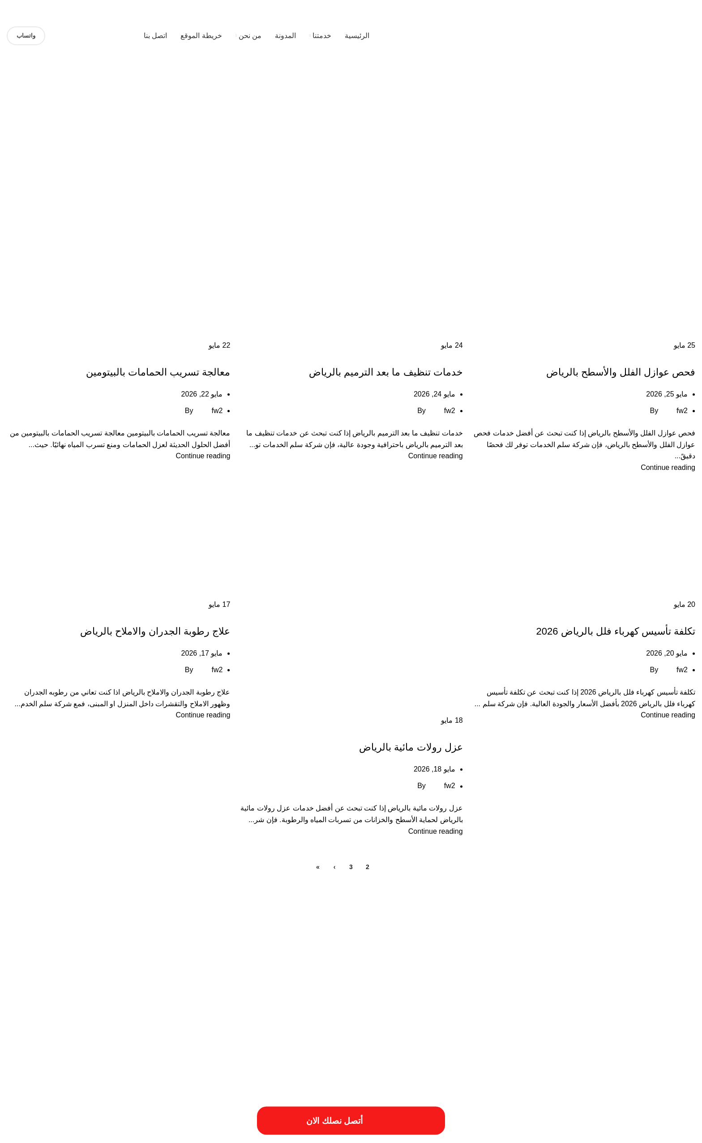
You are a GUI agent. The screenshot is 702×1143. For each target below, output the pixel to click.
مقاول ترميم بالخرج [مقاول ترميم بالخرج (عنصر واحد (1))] (626, 1016)
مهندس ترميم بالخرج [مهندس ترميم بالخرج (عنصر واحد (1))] (119, 1016)
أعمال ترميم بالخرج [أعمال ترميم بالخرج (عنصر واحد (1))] (499, 951)
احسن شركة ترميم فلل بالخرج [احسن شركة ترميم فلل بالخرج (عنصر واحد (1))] (324, 951)
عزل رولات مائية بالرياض (410, 747)
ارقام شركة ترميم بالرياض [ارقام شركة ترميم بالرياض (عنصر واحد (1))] (419, 968)
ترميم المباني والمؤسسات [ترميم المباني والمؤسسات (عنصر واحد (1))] (283, 986)
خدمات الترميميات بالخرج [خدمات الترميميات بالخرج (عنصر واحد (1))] (171, 986)
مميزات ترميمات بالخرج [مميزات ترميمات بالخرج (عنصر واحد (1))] (447, 1016)
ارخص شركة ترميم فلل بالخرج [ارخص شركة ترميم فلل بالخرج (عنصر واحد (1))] (200, 951)
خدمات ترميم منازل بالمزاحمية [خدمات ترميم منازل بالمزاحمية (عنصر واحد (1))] (110, 986)
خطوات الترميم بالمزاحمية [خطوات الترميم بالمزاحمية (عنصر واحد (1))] (398, 1004)
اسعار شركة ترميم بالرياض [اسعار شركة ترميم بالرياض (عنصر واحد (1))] (305, 968)
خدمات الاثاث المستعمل (664, 356)
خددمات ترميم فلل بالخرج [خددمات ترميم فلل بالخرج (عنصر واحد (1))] (226, 986)
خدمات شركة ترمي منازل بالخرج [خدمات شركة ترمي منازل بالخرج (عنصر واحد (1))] (517, 1004)
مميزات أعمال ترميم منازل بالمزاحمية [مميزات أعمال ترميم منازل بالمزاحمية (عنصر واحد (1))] (512, 1016)
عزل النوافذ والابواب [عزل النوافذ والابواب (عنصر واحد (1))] (245, 1004)
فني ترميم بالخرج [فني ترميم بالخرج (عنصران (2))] (173, 1001)
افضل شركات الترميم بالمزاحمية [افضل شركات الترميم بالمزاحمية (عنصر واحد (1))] (241, 968)
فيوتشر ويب (25, 1132)
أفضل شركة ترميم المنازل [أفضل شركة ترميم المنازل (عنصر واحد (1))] (386, 951)
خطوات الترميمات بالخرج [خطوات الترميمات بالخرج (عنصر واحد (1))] (453, 1004)
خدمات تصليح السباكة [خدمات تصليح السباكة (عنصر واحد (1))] (54, 986)
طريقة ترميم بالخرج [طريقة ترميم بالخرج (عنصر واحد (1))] (347, 1004)
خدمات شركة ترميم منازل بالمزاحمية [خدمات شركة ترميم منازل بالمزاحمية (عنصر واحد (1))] (591, 1004)
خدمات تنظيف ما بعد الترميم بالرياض (386, 372)
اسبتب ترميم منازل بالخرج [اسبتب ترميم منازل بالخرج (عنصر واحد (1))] (362, 968)
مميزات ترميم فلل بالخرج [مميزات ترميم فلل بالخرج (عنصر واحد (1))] (393, 1016)
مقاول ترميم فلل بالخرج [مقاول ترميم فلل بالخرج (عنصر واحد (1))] (578, 1016)
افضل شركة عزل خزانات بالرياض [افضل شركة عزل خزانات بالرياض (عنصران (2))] (404, 983)
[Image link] (96, 1084)
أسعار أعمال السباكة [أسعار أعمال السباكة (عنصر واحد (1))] (628, 951)
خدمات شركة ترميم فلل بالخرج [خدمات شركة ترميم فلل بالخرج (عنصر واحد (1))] (663, 1004)
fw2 (682, 410)
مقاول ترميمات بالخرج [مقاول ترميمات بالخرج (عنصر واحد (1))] (673, 1016)
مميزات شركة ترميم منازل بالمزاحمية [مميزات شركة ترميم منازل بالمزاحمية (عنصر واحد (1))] (181, 1016)
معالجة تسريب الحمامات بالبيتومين (158, 372)
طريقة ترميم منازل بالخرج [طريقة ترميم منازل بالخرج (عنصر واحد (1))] (296, 1004)
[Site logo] (638, 35)
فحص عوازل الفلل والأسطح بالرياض (620, 372)
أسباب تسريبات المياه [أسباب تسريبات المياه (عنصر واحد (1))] (673, 951)
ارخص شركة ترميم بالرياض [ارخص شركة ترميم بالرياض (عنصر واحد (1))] (262, 951)
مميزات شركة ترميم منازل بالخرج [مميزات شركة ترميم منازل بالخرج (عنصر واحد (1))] (257, 1016)
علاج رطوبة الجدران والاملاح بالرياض (155, 631)
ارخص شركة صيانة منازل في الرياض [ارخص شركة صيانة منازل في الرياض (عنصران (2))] (595, 965)
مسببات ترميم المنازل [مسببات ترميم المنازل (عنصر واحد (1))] (48, 1004)
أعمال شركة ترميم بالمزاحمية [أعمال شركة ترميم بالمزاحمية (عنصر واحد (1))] (445, 951)
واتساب (26, 35)
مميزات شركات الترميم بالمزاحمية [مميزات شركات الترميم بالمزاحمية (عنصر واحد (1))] (329, 1016)
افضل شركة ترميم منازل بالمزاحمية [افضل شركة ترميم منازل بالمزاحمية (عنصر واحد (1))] (169, 968)
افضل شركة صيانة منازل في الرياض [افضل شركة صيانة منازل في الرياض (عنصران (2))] (597, 983)
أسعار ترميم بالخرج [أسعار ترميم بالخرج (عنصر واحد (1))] (542, 951)
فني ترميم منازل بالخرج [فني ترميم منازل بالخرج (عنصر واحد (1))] (98, 1004)
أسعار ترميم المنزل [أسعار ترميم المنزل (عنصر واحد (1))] (584, 951)
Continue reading (668, 467)
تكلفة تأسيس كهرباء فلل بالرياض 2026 (615, 631)
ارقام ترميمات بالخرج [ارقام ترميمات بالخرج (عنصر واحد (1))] (470, 968)
